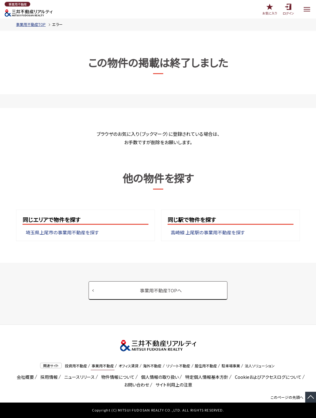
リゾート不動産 (178, 365)
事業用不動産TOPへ (161, 290)
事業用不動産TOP (31, 24)
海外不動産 (152, 365)
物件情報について (117, 377)
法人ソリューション (260, 365)
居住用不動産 (206, 365)
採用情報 (48, 377)
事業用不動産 (103, 365)
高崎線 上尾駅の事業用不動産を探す (208, 232)
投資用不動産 (76, 365)
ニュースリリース (78, 377)
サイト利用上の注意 (172, 385)
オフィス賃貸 (128, 365)
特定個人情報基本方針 (205, 377)
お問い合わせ (136, 385)
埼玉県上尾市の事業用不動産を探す (62, 232)
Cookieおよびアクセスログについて (267, 377)
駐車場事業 (231, 365)
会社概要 (24, 377)
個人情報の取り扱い (159, 377)
